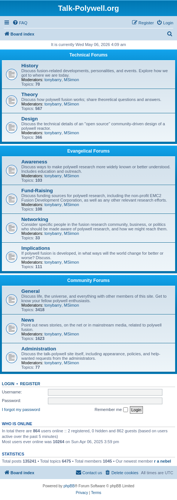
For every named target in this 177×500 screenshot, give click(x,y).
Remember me (111, 409)
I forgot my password (21, 409)
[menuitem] (19, 22)
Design (29, 119)
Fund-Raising (37, 190)
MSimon (71, 79)
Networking (34, 219)
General (30, 291)
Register (30, 383)
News (27, 320)
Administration (38, 349)
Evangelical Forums (88, 151)
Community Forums (88, 280)
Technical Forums (89, 55)
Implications (35, 248)
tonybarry (53, 79)
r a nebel (162, 461)
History (29, 65)
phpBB (69, 486)
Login (8, 383)
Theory (29, 94)
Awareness (34, 162)
